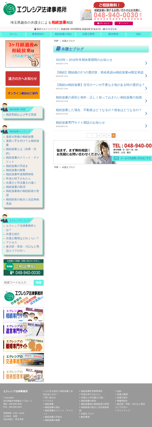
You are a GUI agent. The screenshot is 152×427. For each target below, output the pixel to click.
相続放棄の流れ (63, 34)
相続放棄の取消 (15, 186)
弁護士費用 (88, 34)
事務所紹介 (38, 34)
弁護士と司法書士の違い (21, 182)
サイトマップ (123, 410)
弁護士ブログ (87, 413)
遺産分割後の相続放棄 (20, 136)
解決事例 (113, 34)
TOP (56, 41)
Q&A (138, 34)
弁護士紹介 (13, 234)
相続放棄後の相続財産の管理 (95, 404)
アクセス (124, 23)
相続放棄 (49, 404)
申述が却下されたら (18, 178)
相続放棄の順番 (15, 170)
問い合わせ (103, 23)
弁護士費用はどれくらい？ (22, 238)
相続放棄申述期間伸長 (20, 174)
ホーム (13, 34)
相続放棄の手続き (17, 166)
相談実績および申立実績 (21, 114)
